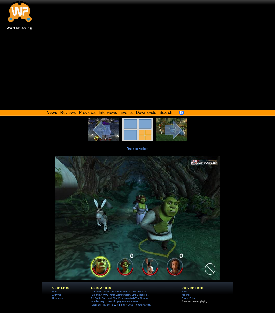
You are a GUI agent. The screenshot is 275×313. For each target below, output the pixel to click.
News (55, 291)
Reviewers (57, 298)
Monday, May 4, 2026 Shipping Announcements (114, 301)
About (184, 291)
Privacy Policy (188, 298)
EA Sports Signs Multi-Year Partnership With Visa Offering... (120, 298)
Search (165, 112)
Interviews (108, 112)
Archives (56, 295)
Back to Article (137, 149)
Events (126, 112)
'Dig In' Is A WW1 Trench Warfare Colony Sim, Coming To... (120, 295)
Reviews (68, 112)
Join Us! (186, 295)
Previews (87, 112)
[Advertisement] (137, 71)
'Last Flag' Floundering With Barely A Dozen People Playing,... (121, 304)
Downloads (146, 112)
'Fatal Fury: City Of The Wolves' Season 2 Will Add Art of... (119, 291)
